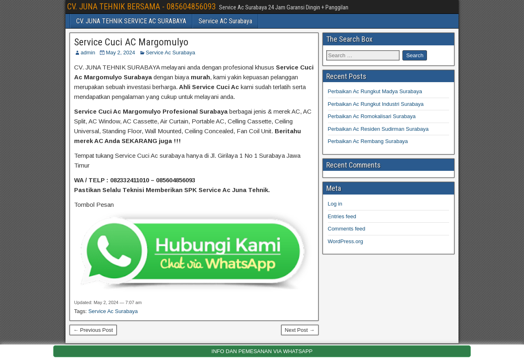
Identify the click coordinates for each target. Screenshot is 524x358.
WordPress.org (345, 241)
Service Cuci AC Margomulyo (131, 42)
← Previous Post (93, 330)
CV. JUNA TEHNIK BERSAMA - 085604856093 (141, 6)
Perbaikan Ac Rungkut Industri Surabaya (376, 104)
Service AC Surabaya (225, 21)
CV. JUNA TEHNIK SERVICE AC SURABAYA (131, 21)
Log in (335, 204)
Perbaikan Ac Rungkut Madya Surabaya (375, 91)
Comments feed (347, 229)
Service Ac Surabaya (170, 52)
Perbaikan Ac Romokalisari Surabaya (372, 116)
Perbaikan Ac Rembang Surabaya (368, 141)
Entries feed (342, 216)
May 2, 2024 (120, 52)
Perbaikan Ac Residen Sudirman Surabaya (378, 129)
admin (88, 52)
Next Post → (300, 330)
